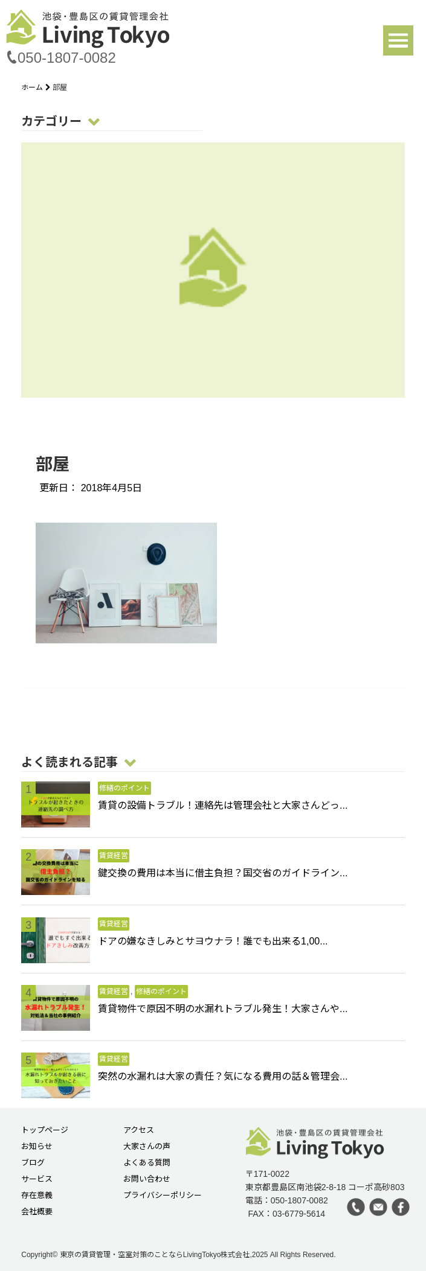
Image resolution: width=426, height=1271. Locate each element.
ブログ (33, 1163)
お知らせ (37, 1146)
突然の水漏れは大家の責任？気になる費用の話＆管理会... (222, 1076)
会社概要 (37, 1212)
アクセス (138, 1130)
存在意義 (37, 1195)
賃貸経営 (113, 856)
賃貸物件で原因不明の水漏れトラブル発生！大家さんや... (222, 1009)
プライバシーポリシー (162, 1195)
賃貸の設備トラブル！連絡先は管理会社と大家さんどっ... (222, 805)
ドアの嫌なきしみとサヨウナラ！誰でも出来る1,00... (213, 941)
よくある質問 (146, 1163)
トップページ (44, 1130)
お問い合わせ (146, 1179)
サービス (37, 1179)
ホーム (37, 87)
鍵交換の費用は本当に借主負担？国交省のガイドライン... (222, 873)
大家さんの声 (146, 1146)
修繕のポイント (124, 788)
